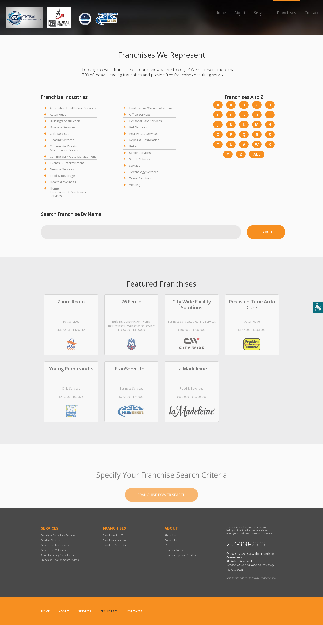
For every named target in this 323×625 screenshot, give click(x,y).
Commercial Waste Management (73, 156)
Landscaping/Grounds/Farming (151, 108)
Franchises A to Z (113, 535)
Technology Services (143, 172)
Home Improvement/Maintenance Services (69, 192)
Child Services (59, 133)
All (256, 154)
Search (265, 231)
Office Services (140, 114)
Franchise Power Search (116, 545)
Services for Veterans (53, 550)
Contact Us (171, 540)
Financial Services (62, 169)
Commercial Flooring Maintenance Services (65, 148)
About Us (170, 535)
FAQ (167, 545)
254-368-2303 (245, 544)
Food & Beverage (62, 175)
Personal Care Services (145, 121)
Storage (134, 165)
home (45, 611)
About (239, 12)
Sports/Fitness (139, 159)
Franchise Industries (114, 540)
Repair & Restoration (144, 140)
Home (220, 12)
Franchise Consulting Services (58, 535)
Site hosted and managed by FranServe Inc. (251, 578)
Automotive (58, 114)
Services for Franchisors (55, 545)
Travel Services (140, 178)
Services (261, 12)
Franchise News (174, 550)
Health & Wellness (63, 182)
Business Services (62, 127)
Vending (134, 185)
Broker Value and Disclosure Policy (250, 565)
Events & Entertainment (67, 163)
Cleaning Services (62, 140)
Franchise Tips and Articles (180, 555)
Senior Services (140, 153)
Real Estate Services (143, 133)
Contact (312, 12)
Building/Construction (65, 121)
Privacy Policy (235, 570)
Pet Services (138, 127)
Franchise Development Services (60, 560)
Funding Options (50, 540)
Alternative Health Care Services (73, 108)
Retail (133, 146)
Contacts (134, 611)
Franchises (286, 12)
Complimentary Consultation (58, 555)
